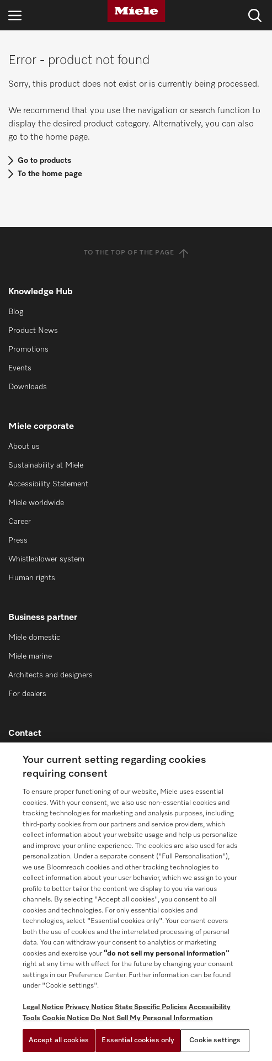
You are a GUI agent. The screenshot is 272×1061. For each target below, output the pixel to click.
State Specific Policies (151, 1007)
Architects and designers (50, 675)
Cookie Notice (65, 1018)
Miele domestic (34, 637)
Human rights (31, 578)
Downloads (27, 387)
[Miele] (136, 11)
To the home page (50, 174)
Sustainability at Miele (45, 465)
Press (18, 540)
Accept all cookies (59, 1040)
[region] (136, 901)
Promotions (28, 349)
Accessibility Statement (48, 484)
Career (19, 522)
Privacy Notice (89, 1007)
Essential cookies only (138, 1040)
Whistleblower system (46, 559)
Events (19, 368)
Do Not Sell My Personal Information (151, 1018)
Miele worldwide (36, 503)
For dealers (27, 694)
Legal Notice (43, 1007)
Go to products (44, 161)
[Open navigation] (15, 15)
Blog (15, 312)
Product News (33, 331)
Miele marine (30, 656)
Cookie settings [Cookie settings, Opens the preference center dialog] (215, 1040)
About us (24, 446)
